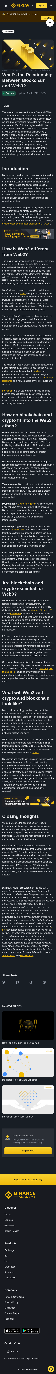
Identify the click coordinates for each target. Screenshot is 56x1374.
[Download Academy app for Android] (31, 1331)
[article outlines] (50, 23)
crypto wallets (18, 529)
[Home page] (20, 5)
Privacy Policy (11, 1302)
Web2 (23, 293)
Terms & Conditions (14, 1297)
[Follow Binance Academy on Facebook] (5, 1343)
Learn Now (47, 18)
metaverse (15, 613)
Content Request (12, 1313)
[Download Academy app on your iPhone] (12, 1331)
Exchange (9, 1250)
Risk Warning (26, 955)
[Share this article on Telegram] (31, 982)
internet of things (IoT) (41, 610)
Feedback (9, 1319)
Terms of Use (8, 955)
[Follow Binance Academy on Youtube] (19, 1343)
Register (41, 5)
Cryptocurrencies (26, 504)
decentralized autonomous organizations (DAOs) (26, 224)
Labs (6, 1261)
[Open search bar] (31, 5)
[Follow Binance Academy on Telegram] (14, 1343)
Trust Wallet (10, 1277)
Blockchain (7, 391)
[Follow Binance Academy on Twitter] (10, 1343)
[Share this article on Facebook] (17, 982)
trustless (37, 371)
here (4, 930)
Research (9, 1272)
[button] (51, 5)
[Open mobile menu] (51, 5)
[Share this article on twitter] (4, 982)
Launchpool (10, 1267)
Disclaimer (9, 1308)
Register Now (28, 1151)
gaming (35, 752)
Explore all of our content (28, 1179)
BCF (6, 1256)
